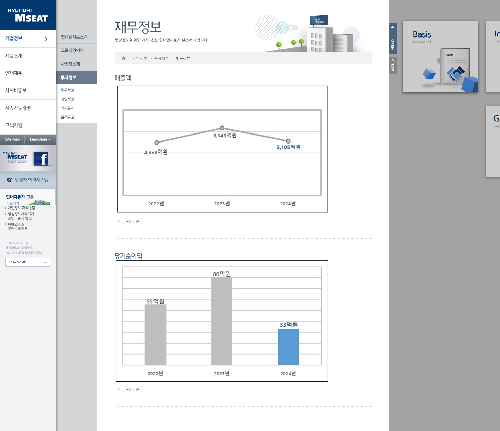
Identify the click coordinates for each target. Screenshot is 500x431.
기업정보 (140, 58)
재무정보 (183, 58)
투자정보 (161, 58)
